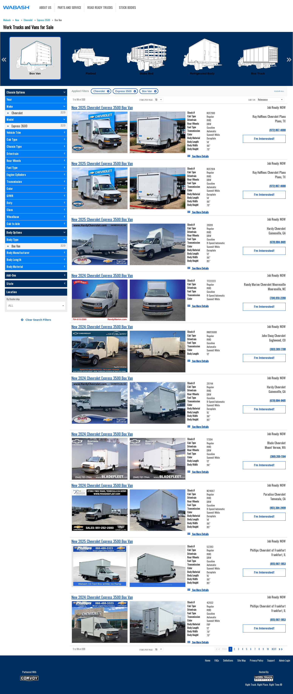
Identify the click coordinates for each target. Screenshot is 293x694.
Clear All (279, 91)
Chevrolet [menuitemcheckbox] (17, 113)
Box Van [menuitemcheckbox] (15, 246)
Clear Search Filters (36, 319)
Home (207, 660)
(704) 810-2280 (278, 298)
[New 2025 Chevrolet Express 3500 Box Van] (102, 107)
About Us (45, 7)
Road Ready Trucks (100, 7)
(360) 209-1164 (278, 456)
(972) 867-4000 (277, 130)
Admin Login (284, 660)
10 (268, 649)
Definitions (228, 660)
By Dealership (13, 299)
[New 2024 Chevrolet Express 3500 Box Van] (102, 275)
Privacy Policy (256, 660)
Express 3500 (123, 91)
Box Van (147, 91)
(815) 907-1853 (278, 564)
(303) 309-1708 (278, 349)
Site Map (241, 660)
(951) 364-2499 (278, 508)
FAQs (217, 660)
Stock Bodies (127, 7)
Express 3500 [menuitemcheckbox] (19, 126)
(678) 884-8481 (278, 242)
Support (271, 660)
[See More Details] (198, 156)
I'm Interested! (264, 138)
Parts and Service (69, 7)
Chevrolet (99, 91)
